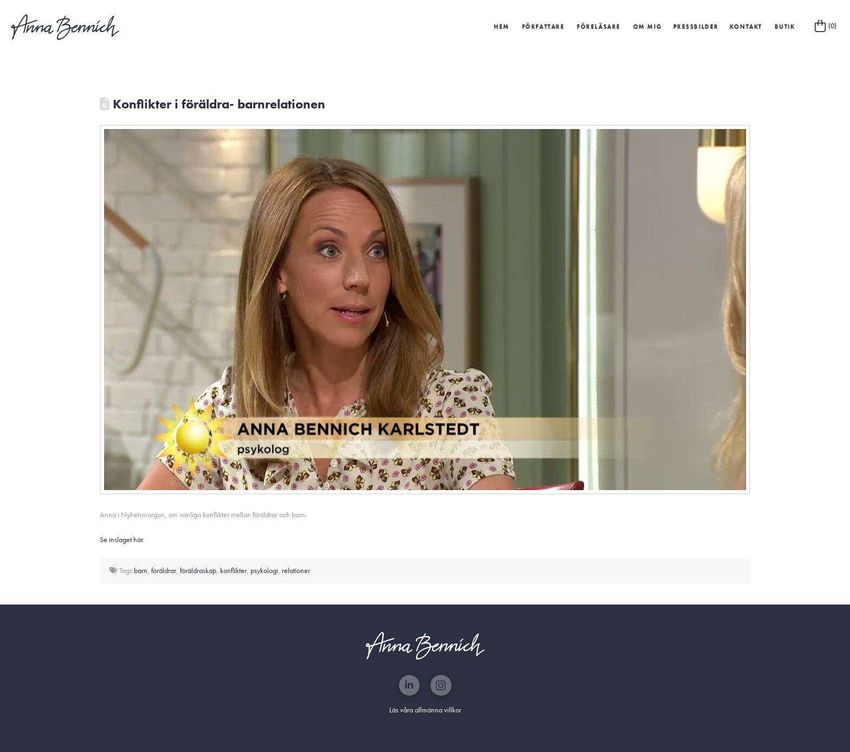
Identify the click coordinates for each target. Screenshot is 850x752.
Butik (785, 26)
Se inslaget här (121, 539)
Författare (543, 26)
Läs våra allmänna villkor (425, 710)
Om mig (647, 26)
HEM (502, 26)
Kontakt (746, 26)
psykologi (264, 570)
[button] (696, 27)
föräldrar (163, 570)
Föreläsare (599, 26)
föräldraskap (198, 570)
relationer (296, 570)
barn (140, 570)
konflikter (233, 570)
